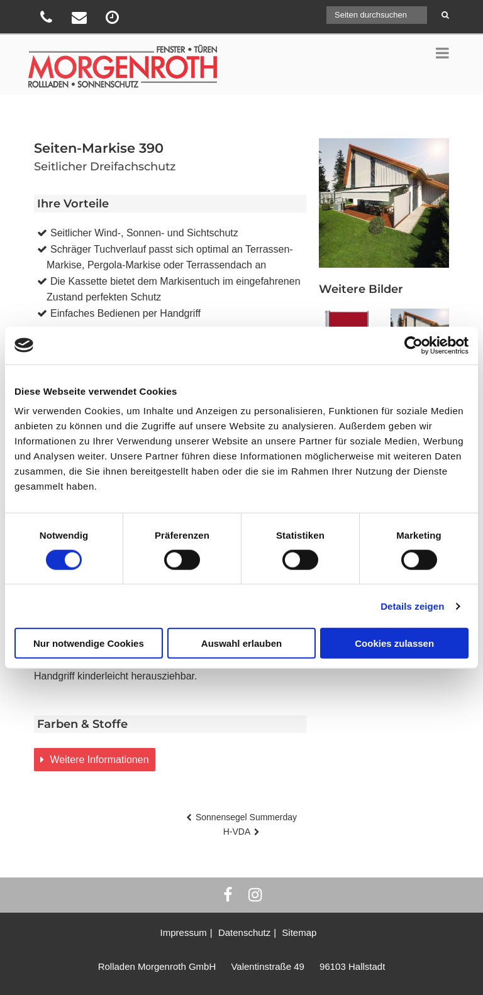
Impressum (183, 932)
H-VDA (237, 832)
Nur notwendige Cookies (88, 643)
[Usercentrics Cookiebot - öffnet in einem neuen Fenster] (413, 345)
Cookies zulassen (394, 643)
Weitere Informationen (98, 759)
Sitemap (299, 932)
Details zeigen (412, 605)
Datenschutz (244, 932)
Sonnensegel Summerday (246, 817)
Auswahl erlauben (241, 643)
